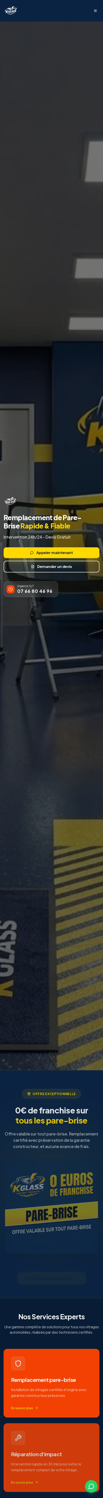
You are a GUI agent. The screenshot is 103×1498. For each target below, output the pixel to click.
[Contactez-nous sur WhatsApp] (91, 1486)
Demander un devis (51, 566)
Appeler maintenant (51, 552)
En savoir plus (24, 1409)
